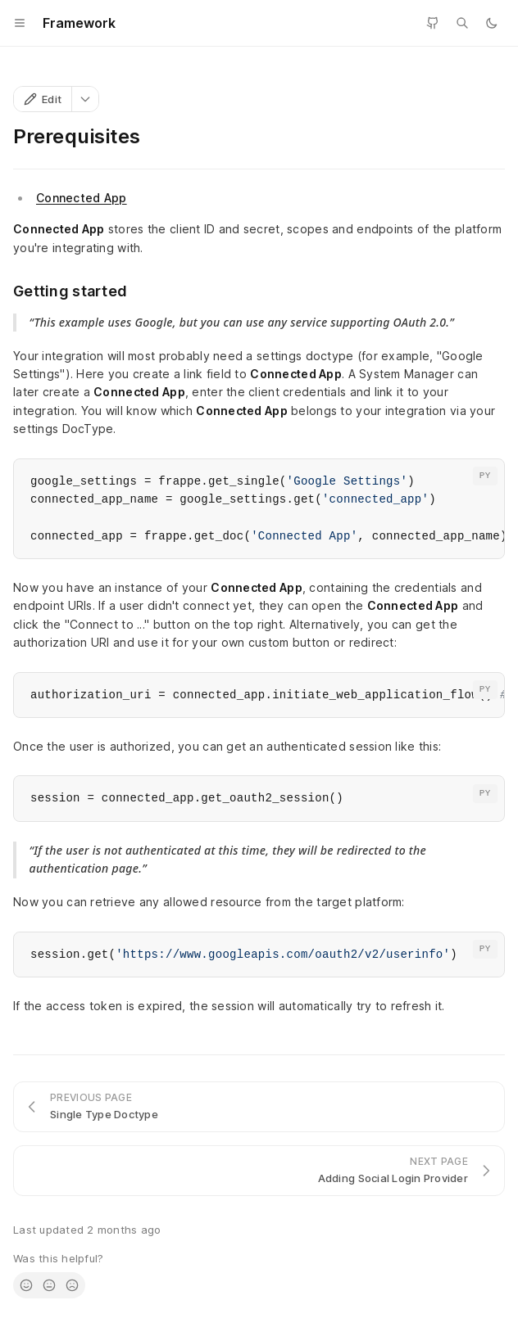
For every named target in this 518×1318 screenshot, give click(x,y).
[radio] (26, 1285)
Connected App (81, 198)
